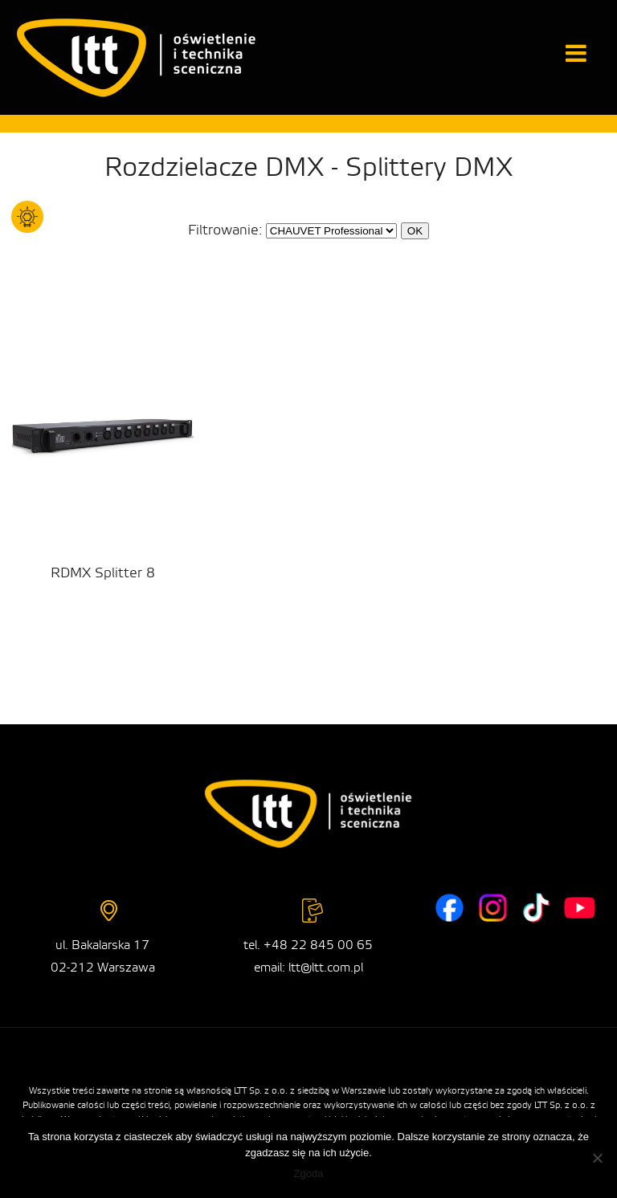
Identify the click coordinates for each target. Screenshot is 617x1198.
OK (415, 231)
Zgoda (309, 1173)
